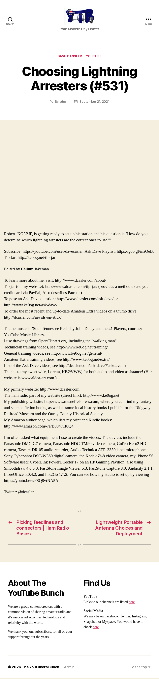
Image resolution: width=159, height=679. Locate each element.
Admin (69, 668)
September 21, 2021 (94, 102)
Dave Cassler (70, 57)
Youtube (93, 57)
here (132, 603)
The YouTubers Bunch (40, 668)
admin (63, 102)
